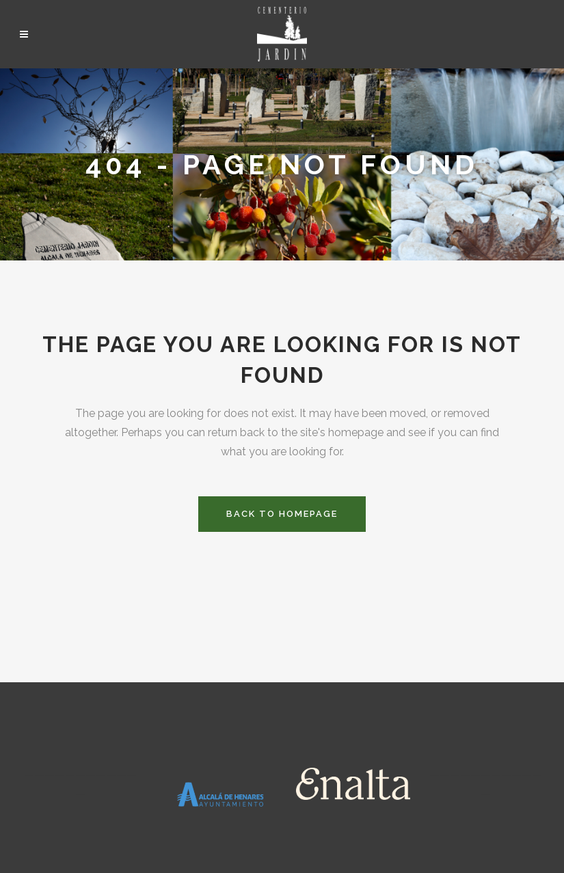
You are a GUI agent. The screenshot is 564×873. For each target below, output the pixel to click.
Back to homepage (282, 514)
